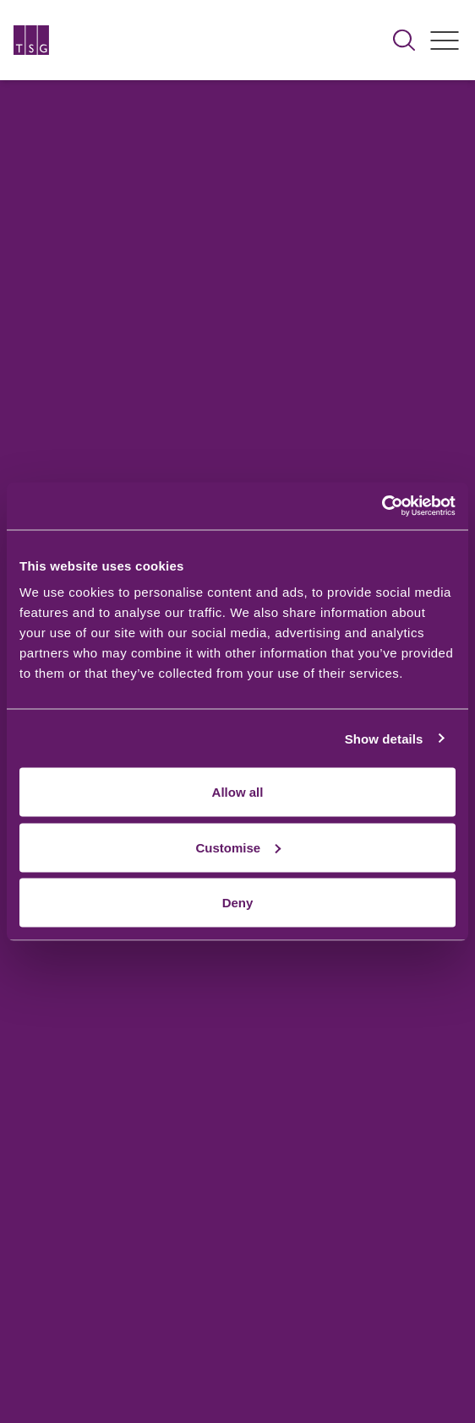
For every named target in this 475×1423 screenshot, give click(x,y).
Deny (238, 902)
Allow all (238, 792)
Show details (384, 738)
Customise (238, 847)
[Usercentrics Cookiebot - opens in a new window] (382, 506)
